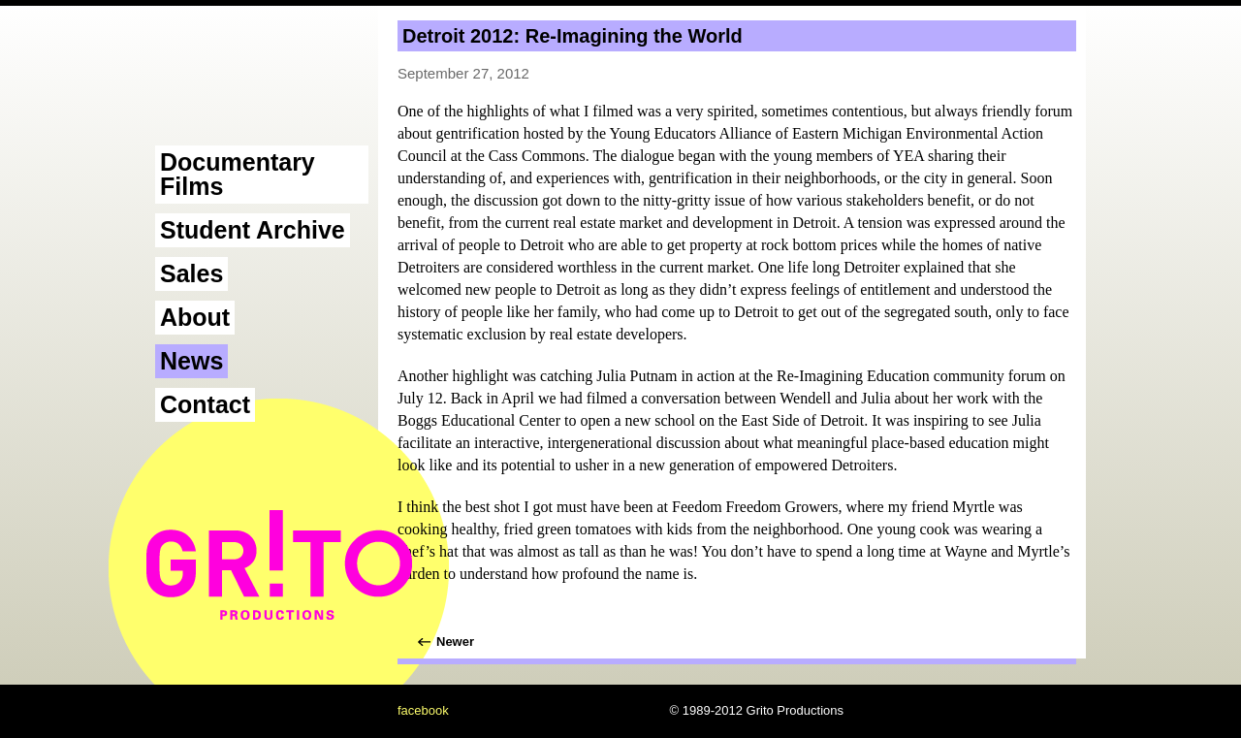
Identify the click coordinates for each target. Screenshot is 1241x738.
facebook (423, 710)
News (191, 360)
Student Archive (252, 229)
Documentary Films (237, 174)
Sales (191, 273)
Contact (205, 404)
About (195, 317)
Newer (455, 641)
